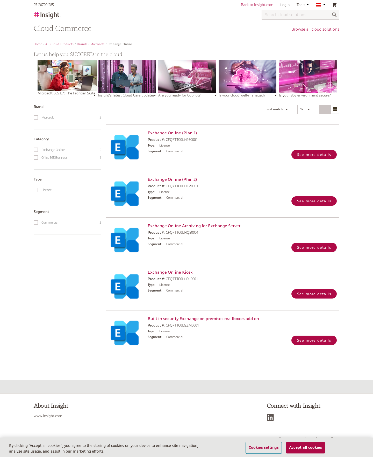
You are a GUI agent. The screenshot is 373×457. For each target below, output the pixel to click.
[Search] (334, 15)
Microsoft (97, 44)
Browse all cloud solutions (315, 29)
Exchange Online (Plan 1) (172, 133)
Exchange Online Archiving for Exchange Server (194, 226)
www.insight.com (48, 416)
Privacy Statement (292, 438)
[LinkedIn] (271, 417)
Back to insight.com (257, 5)
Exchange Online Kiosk (170, 272)
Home (38, 44)
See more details (314, 155)
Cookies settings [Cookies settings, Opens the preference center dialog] (264, 451)
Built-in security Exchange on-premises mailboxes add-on (203, 319)
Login (285, 5)
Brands (82, 44)
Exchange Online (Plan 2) (172, 179)
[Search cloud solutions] (300, 15)
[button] (277, 109)
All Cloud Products (59, 44)
